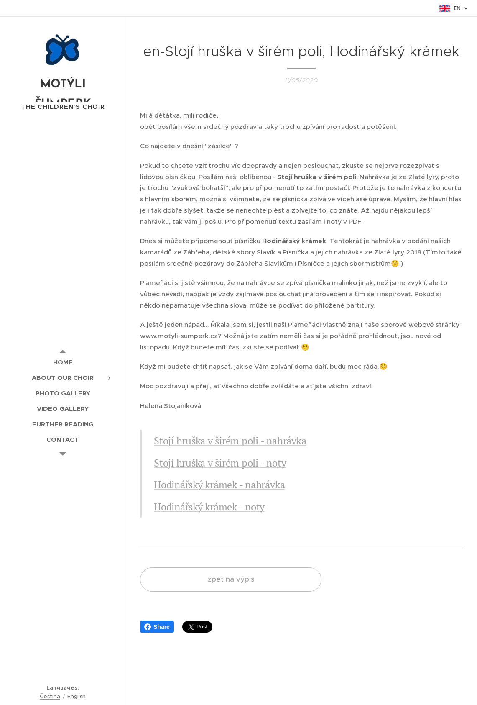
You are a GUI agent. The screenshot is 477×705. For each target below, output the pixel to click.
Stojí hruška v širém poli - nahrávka (230, 440)
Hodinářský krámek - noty (209, 506)
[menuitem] (63, 362)
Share (157, 626)
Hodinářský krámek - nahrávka (219, 484)
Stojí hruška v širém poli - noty (220, 462)
